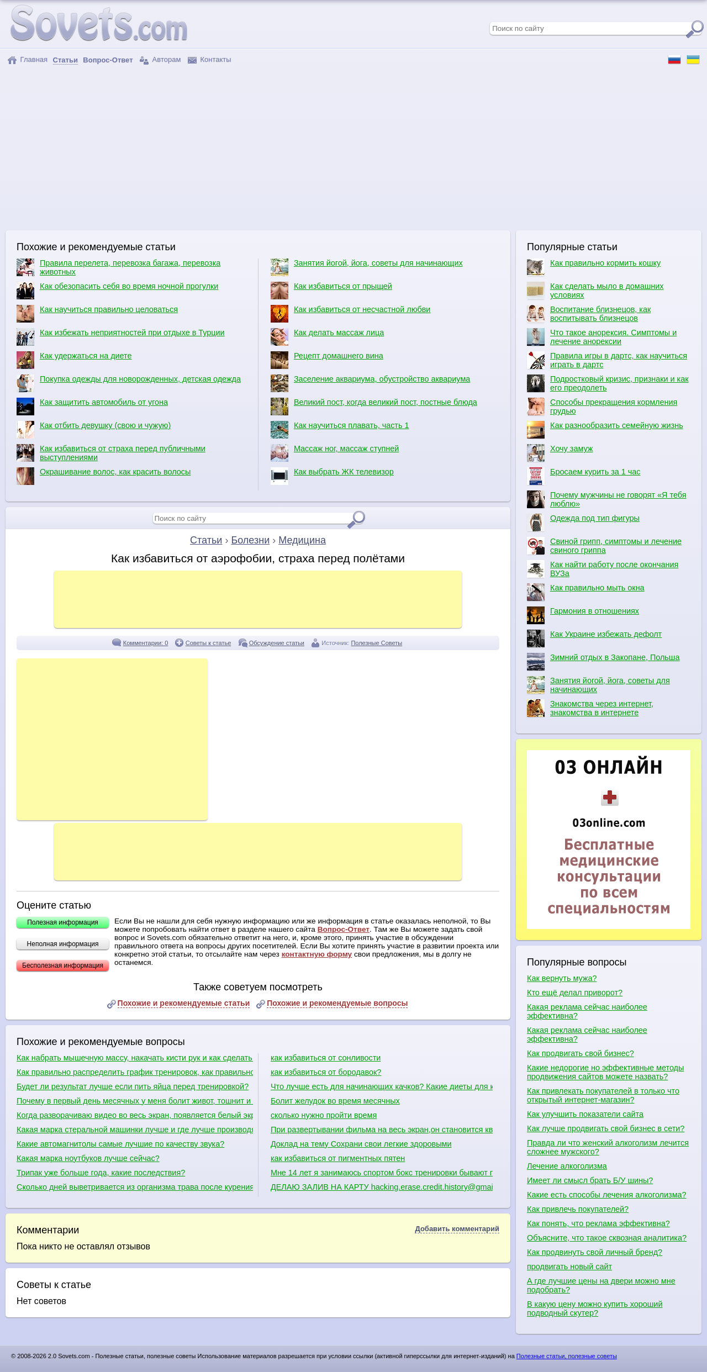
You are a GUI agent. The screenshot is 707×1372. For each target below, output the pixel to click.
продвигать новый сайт (569, 1266)
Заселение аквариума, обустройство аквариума (370, 383)
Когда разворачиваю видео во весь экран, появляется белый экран (135, 1115)
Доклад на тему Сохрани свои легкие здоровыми (361, 1143)
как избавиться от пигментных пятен (338, 1158)
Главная (27, 60)
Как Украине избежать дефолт (594, 638)
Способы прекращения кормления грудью (602, 406)
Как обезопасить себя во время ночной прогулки (117, 290)
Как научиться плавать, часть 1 (340, 430)
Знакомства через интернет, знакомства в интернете (590, 708)
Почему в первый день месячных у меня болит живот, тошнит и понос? (135, 1100)
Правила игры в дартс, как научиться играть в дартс (607, 360)
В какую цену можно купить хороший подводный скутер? (594, 1308)
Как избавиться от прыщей (331, 290)
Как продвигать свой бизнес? (580, 1053)
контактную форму (317, 954)
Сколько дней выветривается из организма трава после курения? (135, 1187)
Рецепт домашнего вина (327, 360)
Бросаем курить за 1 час (583, 476)
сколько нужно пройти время (324, 1115)
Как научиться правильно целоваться (97, 314)
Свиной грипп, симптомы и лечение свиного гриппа (604, 546)
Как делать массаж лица (327, 337)
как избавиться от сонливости (326, 1057)
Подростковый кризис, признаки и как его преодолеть (608, 383)
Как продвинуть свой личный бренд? (594, 1252)
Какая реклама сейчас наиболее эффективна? (587, 1011)
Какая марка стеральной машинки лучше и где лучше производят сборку (135, 1129)
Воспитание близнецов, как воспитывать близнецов (589, 314)
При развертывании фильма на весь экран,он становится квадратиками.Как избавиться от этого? (382, 1129)
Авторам (160, 60)
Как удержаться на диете (74, 360)
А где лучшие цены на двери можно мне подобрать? (601, 1285)
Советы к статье (208, 643)
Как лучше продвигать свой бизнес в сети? (605, 1128)
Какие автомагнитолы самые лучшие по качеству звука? (120, 1143)
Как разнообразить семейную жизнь (605, 430)
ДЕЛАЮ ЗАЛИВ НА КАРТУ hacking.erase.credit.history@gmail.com (382, 1187)
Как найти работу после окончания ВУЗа (602, 569)
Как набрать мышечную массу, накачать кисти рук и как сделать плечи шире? (135, 1057)
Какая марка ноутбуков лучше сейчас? (88, 1158)
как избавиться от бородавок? (326, 1072)
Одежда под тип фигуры (583, 522)
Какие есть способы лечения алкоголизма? (607, 1194)
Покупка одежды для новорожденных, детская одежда (129, 383)
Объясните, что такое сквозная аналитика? (607, 1237)
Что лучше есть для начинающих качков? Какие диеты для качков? (382, 1086)
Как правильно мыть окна (586, 592)
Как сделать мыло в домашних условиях (595, 290)
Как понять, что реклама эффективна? (598, 1223)
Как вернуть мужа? (562, 978)
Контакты (209, 60)
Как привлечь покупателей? (578, 1209)
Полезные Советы (376, 643)
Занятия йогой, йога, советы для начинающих (367, 267)
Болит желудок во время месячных (335, 1100)
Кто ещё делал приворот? (574, 992)
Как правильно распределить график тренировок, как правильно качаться (135, 1072)
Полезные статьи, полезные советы (566, 1356)
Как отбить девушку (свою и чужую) (94, 430)
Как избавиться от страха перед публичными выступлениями (111, 453)
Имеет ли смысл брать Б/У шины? (590, 1180)
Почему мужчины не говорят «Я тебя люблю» (606, 499)
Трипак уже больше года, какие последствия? (101, 1172)
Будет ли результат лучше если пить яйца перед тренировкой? (133, 1086)
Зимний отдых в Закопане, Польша (603, 662)
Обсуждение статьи (276, 643)
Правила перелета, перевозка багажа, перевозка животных (118, 267)
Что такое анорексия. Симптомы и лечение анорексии (602, 337)
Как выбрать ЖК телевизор (332, 476)
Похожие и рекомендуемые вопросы (337, 1003)
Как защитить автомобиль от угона (92, 406)
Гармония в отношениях (583, 615)
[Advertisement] (353, 147)
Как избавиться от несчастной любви (350, 314)
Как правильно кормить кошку (594, 267)
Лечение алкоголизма (567, 1166)
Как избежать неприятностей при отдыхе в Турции (121, 337)
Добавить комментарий (457, 1229)
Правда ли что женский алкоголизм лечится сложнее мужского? (608, 1147)
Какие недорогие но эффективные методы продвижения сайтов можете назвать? (605, 1072)
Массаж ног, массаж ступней (335, 453)
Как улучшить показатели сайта (585, 1114)
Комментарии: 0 (145, 643)
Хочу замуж (560, 453)
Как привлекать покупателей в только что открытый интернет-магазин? (603, 1095)
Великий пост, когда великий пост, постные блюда (374, 406)
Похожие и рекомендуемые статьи (184, 1003)
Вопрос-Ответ (344, 929)
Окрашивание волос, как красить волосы (104, 476)
